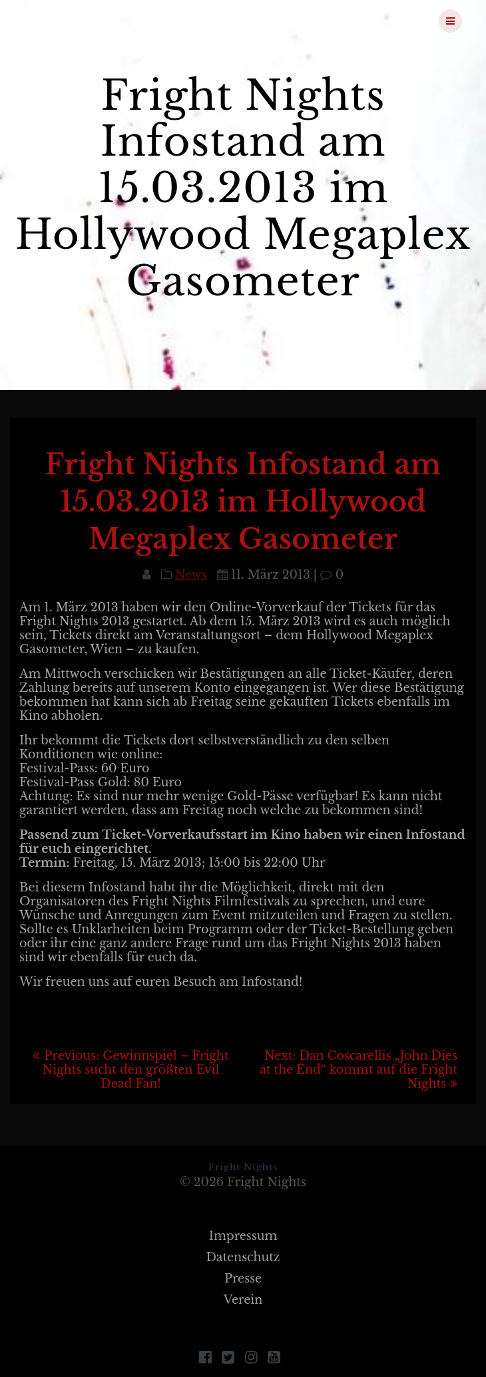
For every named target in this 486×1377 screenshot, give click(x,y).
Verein (243, 1300)
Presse (243, 1278)
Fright (94, 20)
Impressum (243, 1236)
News (191, 574)
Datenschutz (243, 1257)
